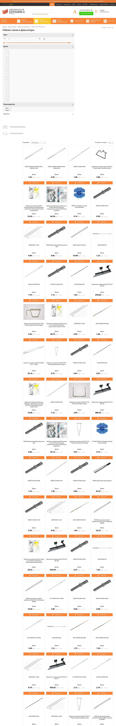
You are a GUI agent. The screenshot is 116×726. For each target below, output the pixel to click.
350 (8, 94)
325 (8, 90)
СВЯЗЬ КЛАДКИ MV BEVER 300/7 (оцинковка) (56, 60)
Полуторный (50, 672)
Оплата (79, 4)
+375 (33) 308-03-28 (85, 10)
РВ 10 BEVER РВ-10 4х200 (56, 491)
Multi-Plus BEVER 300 (34, 177)
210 (8, 67)
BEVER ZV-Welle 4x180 (57, 294)
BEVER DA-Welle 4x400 (34, 373)
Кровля (62, 695)
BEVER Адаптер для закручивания (102, 373)
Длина (5, 48)
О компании (59, 4)
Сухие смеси (48, 700)
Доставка (85, 4)
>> (37, 630)
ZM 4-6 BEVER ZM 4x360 (102, 216)
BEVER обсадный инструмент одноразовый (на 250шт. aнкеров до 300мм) (34, 492)
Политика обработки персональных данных (13, 712)
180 (8, 60)
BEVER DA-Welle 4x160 (102, 98)
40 (7, 52)
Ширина (6, 116)
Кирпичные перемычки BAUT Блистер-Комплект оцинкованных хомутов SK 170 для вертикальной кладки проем (34, 101)
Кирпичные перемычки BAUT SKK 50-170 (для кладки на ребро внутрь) (79, 609)
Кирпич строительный (51, 693)
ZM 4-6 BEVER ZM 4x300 (79, 530)
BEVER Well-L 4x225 (34, 569)
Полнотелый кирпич (43, 14)
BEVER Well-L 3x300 (79, 216)
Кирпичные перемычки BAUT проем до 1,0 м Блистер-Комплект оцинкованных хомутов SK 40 (34, 453)
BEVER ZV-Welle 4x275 (57, 373)
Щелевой (49, 669)
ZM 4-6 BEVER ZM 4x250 (102, 530)
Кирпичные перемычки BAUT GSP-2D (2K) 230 (102, 177)
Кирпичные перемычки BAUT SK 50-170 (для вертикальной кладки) (79, 334)
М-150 (44, 678)
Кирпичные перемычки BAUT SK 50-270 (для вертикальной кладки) (57, 256)
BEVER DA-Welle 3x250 (79, 255)
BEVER (8, 112)
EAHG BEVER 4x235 (102, 255)
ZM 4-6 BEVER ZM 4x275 (79, 412)
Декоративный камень (51, 697)
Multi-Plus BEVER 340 (102, 569)
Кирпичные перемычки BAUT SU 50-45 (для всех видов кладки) (79, 295)
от (4, 38)
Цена (5, 35)
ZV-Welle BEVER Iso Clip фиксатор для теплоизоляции (102, 334)
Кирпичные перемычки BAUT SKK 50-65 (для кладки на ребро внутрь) (102, 60)
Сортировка (26, 35)
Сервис (73, 4)
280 (8, 79)
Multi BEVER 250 (102, 451)
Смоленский (39, 675)
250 (8, 73)
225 (8, 69)
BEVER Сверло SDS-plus (79, 137)
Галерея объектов (104, 4)
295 (8, 81)
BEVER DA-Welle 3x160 (34, 412)
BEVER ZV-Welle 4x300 (79, 59)
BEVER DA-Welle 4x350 (57, 177)
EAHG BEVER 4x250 (79, 177)
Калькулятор (67, 4)
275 (8, 77)
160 (8, 58)
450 (8, 102)
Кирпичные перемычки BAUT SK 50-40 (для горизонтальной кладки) (34, 216)
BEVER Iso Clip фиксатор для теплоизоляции (79, 99)
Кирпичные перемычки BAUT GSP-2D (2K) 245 (102, 295)
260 (8, 75)
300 (8, 83)
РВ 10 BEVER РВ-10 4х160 (34, 530)
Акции (52, 4)
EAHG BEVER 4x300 (34, 608)
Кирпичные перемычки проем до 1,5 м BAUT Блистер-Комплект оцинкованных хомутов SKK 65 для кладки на (56, 101)
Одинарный (39, 672)
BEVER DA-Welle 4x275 (79, 491)
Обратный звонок (86, 13)
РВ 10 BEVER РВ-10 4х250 (79, 569)
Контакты (112, 4)
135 (8, 54)
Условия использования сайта (9, 709)
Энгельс (48, 675)
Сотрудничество (93, 4)
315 (8, 85)
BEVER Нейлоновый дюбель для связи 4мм (34, 334)
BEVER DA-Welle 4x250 (79, 373)
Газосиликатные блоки (66, 693)
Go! (51, 11)
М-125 (38, 678)
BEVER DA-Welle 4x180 (79, 451)
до (12, 38)
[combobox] (38, 35)
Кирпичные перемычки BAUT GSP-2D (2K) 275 (56, 570)
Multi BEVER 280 (56, 530)
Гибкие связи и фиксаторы (43, 680)
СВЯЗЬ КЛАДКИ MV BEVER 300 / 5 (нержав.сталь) (34, 60)
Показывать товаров (101, 35)
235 (8, 71)
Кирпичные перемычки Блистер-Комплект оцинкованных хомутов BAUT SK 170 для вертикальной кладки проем (34, 297)
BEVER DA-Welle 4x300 (102, 491)
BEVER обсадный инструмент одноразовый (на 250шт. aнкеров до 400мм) (102, 414)
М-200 (51, 678)
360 (8, 96)
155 (8, 56)
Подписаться (90, 708)
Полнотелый (39, 669)
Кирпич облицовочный (51, 695)
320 (8, 88)
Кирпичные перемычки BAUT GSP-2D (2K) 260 (56, 452)
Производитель (9, 106)
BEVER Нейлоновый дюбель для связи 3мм (56, 138)
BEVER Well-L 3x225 (56, 412)
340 (8, 92)
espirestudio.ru (105, 721)
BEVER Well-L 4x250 (56, 608)
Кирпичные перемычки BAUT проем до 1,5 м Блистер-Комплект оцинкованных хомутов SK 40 (56, 217)
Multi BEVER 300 (102, 137)
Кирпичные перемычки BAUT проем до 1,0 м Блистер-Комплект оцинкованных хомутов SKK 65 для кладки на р (56, 336)
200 (8, 64)
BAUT (8, 110)
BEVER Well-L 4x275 (34, 137)
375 (8, 98)
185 (8, 62)
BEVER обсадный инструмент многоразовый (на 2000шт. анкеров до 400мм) (102, 610)
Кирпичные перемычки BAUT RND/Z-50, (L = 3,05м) (34, 256)
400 (8, 100)
